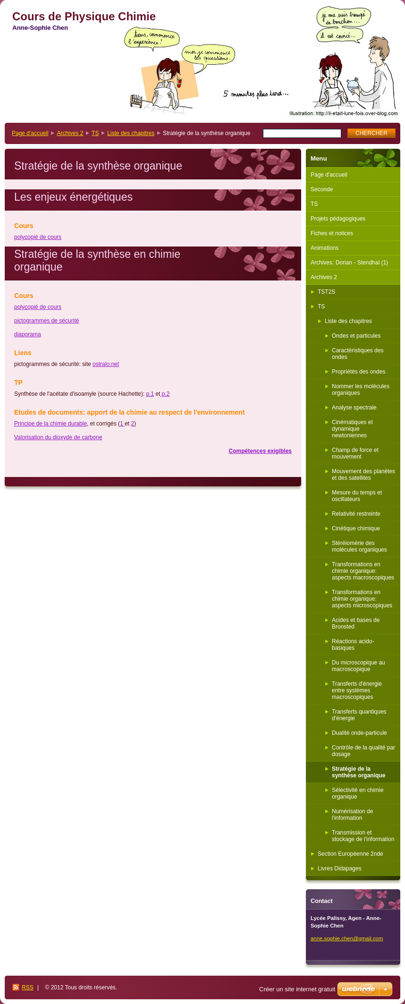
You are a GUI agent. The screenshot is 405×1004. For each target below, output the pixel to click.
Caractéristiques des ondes (357, 353)
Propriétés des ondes (358, 371)
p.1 (150, 394)
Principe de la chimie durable (50, 423)
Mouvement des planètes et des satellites (363, 474)
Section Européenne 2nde (350, 854)
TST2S (326, 292)
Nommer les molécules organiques (360, 389)
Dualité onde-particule (359, 733)
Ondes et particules (356, 335)
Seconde (322, 189)
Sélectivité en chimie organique (357, 793)
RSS (28, 987)
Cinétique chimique (356, 528)
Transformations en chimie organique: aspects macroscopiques (363, 571)
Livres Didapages (340, 868)
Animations (324, 248)
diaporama (27, 334)
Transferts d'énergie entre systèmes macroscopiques (357, 690)
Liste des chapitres (130, 133)
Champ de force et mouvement (355, 453)
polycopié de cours (37, 237)
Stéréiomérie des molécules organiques (359, 546)
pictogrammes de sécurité (46, 320)
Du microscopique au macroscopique (358, 665)
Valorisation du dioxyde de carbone (58, 437)
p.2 (164, 394)
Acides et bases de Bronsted (356, 623)
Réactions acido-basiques (353, 644)
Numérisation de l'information (352, 814)
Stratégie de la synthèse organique (358, 772)
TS (95, 133)
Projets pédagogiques (338, 218)
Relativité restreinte (356, 514)
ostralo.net (106, 364)
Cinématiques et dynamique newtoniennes (352, 429)
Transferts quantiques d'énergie (359, 715)
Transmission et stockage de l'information (363, 835)
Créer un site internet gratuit (297, 989)
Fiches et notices (332, 233)
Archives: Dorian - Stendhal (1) (349, 262)
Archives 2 (70, 133)
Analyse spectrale (354, 407)
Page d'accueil (30, 133)
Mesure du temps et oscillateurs (357, 495)
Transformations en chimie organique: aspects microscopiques (362, 599)
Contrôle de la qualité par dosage (363, 750)
